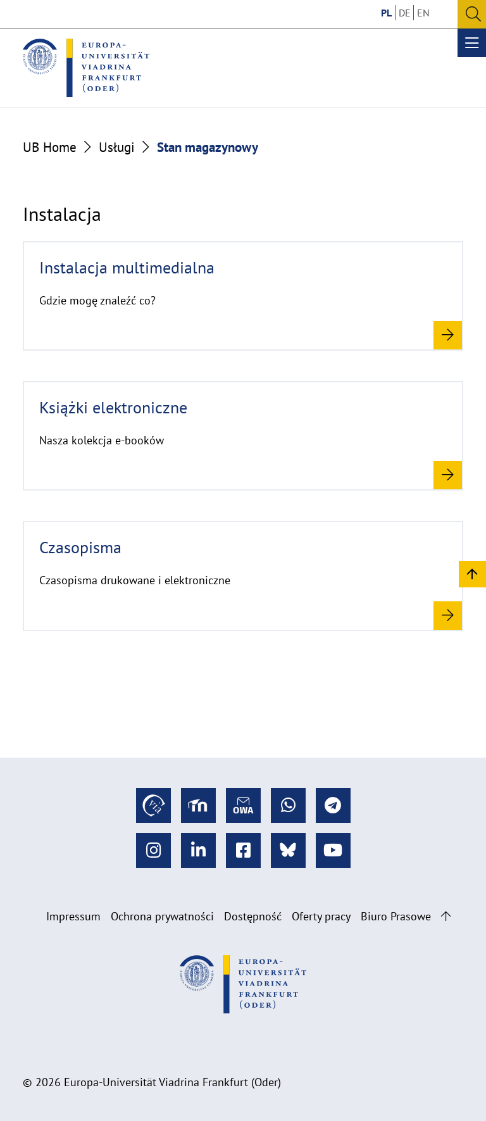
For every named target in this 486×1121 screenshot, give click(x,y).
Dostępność (253, 916)
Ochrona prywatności (162, 916)
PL (386, 12)
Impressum (73, 916)
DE (405, 12)
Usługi (117, 147)
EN (423, 12)
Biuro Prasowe (396, 916)
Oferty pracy (321, 916)
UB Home (50, 147)
